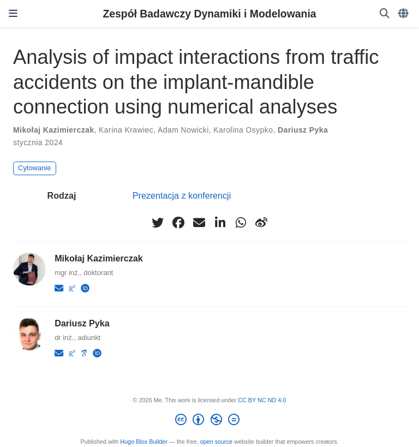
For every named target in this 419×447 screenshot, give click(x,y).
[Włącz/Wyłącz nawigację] (13, 14)
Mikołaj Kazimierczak (53, 130)
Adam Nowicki (183, 130)
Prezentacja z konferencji (182, 195)
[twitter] (157, 222)
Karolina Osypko (243, 130)
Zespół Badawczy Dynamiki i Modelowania (209, 14)
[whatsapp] (240, 222)
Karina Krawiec (126, 130)
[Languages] (404, 14)
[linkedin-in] (220, 222)
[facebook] (178, 222)
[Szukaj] (385, 14)
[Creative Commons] (209, 421)
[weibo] (261, 222)
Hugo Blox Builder (143, 441)
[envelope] (199, 222)
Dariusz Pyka (303, 130)
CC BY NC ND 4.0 (262, 400)
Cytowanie (34, 168)
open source (216, 441)
